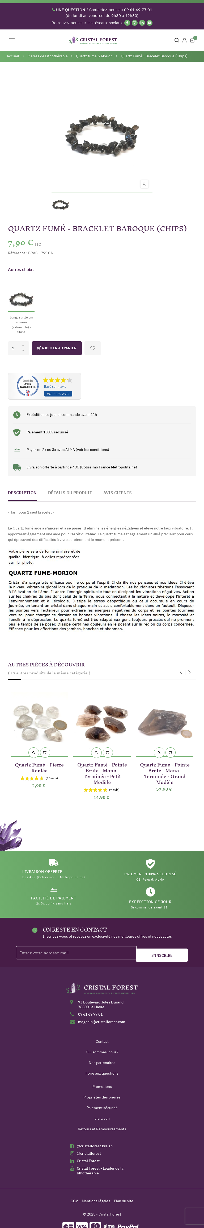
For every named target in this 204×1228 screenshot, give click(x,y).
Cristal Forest (88, 1160)
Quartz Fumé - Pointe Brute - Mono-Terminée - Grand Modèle (165, 772)
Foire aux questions (102, 1073)
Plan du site (123, 1201)
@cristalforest (89, 1153)
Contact (102, 1041)
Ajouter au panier (56, 348)
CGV (74, 1201)
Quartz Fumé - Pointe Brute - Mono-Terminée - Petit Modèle (102, 772)
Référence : (17, 253)
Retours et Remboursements (102, 1129)
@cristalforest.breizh (95, 1146)
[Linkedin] (142, 23)
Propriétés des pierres (102, 1097)
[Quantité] (18, 348)
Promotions (102, 1086)
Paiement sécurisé (102, 1107)
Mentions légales (96, 1201)
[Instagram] (135, 23)
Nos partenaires (102, 1062)
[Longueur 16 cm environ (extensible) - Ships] (21, 306)
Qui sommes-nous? (102, 1052)
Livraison (102, 1118)
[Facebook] (127, 23)
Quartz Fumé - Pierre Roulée (39, 766)
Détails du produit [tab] (70, 492)
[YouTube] (149, 23)
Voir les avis (58, 394)
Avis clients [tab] (117, 492)
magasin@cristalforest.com (101, 1021)
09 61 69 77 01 (90, 1014)
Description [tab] (22, 492)
